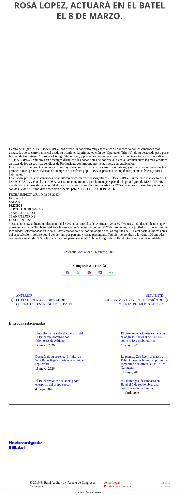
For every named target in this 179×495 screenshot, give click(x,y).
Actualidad (85, 252)
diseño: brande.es (164, 484)
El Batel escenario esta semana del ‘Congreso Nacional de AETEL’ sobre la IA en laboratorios (143, 337)
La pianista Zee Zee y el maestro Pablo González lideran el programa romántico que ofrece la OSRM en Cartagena (144, 362)
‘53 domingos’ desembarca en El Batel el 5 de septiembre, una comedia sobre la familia (142, 384)
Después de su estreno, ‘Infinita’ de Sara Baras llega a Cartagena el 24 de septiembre (59, 360)
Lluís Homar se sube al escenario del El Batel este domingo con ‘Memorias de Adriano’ (59, 337)
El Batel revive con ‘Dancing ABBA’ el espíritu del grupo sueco (59, 382)
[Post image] (20, 341)
